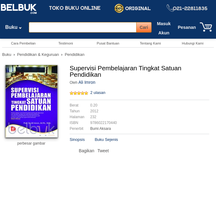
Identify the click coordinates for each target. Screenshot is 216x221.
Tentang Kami (150, 43)
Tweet (103, 150)
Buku (15, 27)
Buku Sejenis (106, 139)
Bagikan (86, 150)
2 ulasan (97, 92)
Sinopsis (77, 139)
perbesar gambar (31, 143)
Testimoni (65, 43)
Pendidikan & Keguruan (38, 54)
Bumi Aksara (100, 128)
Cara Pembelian (23, 43)
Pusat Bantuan (108, 43)
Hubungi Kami (192, 43)
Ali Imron (86, 82)
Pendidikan (74, 54)
